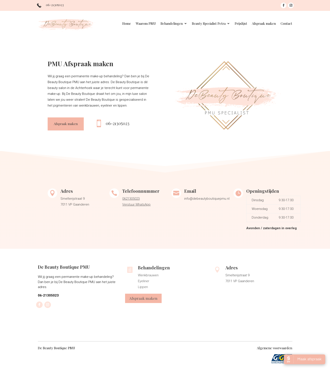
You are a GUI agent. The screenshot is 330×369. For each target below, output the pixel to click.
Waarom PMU (146, 24)
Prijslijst (241, 24)
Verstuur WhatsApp (136, 204)
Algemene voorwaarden (274, 348)
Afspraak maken (264, 24)
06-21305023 (117, 123)
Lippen (143, 287)
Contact (286, 24)
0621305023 (131, 199)
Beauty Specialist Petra (209, 24)
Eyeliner (143, 281)
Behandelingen (172, 24)
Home (126, 24)
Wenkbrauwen (148, 275)
